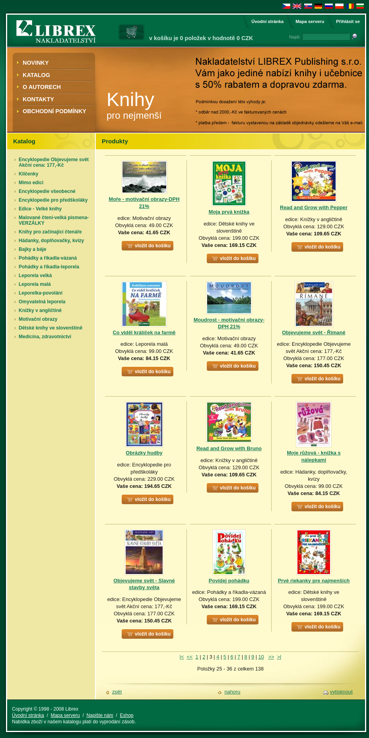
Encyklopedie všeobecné (47, 191)
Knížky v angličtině (40, 310)
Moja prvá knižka (229, 212)
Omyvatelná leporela (42, 301)
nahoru (232, 692)
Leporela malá (35, 284)
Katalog (36, 75)
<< (190, 657)
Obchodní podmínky (54, 111)
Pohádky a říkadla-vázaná (48, 258)
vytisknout (341, 692)
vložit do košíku (153, 246)
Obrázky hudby (144, 453)
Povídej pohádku (229, 581)
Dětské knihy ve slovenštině (50, 328)
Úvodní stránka (267, 21)
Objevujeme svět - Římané (313, 332)
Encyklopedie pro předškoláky (53, 200)
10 (261, 657)
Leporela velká (35, 275)
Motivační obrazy (38, 319)
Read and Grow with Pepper (314, 207)
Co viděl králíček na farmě (144, 332)
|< (182, 657)
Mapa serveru (309, 21)
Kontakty (38, 99)
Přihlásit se (348, 21)
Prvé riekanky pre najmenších (314, 581)
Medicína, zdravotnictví (45, 336)
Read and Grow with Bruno (229, 448)
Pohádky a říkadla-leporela (49, 267)
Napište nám (99, 715)
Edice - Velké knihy (40, 209)
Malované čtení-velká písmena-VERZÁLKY (54, 220)
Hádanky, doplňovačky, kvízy (51, 240)
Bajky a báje (32, 249)
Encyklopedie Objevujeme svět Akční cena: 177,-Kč (54, 162)
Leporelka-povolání (40, 293)
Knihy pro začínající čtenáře (50, 232)
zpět (117, 692)
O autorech (42, 87)
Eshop (126, 715)
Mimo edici (31, 182)
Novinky (36, 63)
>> (271, 657)
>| (279, 657)
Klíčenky (28, 174)
